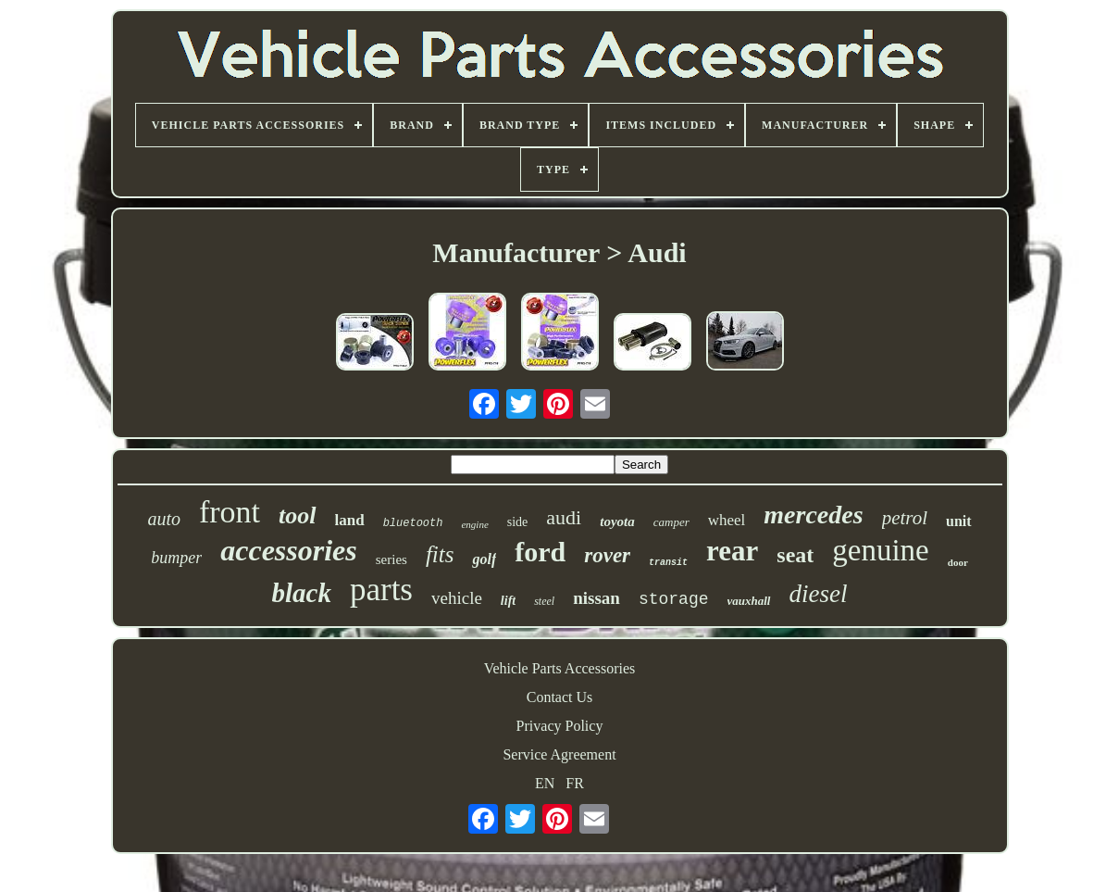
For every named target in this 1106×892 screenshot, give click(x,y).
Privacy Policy (559, 726)
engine (474, 524)
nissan (596, 598)
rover (607, 555)
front (229, 512)
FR (574, 783)
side (517, 522)
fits (440, 554)
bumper (176, 557)
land (350, 520)
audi (563, 517)
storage (674, 599)
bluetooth (413, 523)
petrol (904, 518)
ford (540, 551)
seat (795, 555)
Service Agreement (559, 754)
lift (508, 601)
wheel (727, 520)
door (958, 562)
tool (297, 515)
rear (732, 550)
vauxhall (749, 601)
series (391, 559)
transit (668, 563)
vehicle (456, 598)
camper (671, 522)
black (301, 593)
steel (544, 601)
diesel (818, 594)
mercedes (813, 514)
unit (959, 521)
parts (381, 590)
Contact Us (560, 697)
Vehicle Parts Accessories (560, 668)
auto (163, 519)
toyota (617, 521)
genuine (880, 550)
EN (544, 783)
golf (484, 559)
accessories (288, 550)
